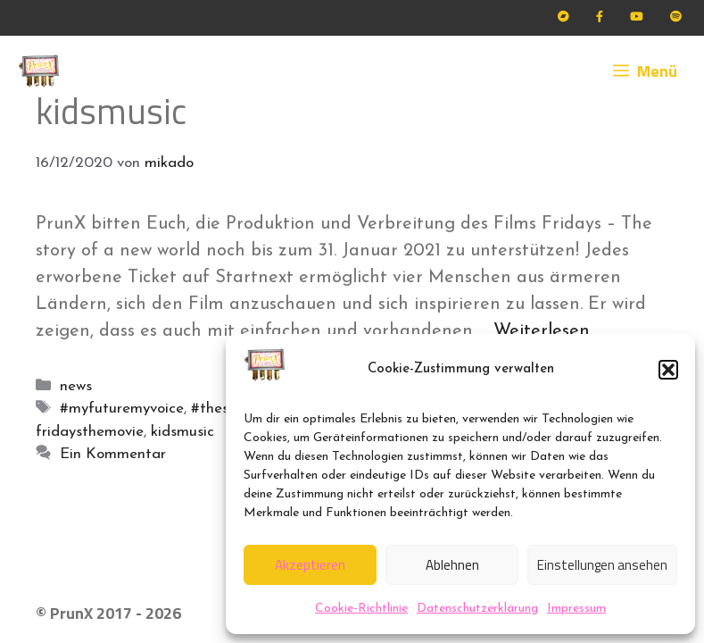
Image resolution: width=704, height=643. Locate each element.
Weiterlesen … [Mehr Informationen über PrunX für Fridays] (549, 331)
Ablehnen (452, 565)
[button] (668, 370)
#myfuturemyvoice (122, 408)
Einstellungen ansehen (602, 565)
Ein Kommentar (113, 454)
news (76, 386)
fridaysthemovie (90, 431)
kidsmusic (182, 431)
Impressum (576, 608)
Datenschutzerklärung (477, 608)
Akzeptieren (310, 565)
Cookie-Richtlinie (361, 608)
